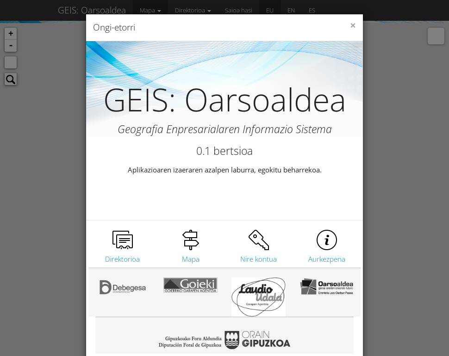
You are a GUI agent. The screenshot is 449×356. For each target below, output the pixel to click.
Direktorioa (122, 259)
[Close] (353, 25)
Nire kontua (258, 259)
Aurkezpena (326, 259)
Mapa (191, 259)
